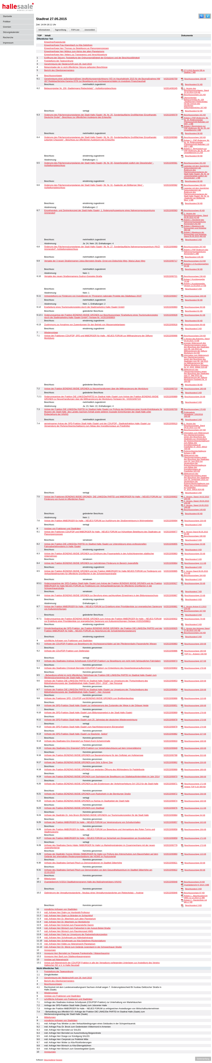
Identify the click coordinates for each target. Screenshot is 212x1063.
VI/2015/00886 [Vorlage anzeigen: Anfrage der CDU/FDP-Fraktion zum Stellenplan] (170, 651)
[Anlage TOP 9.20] (182, 787)
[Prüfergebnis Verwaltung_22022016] (182, 412)
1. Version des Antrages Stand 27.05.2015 (197, 629)
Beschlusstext (194, 84)
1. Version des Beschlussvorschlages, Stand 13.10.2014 (196, 90)
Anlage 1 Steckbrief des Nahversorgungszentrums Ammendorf (195, 222)
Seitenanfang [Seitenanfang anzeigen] (203, 1059)
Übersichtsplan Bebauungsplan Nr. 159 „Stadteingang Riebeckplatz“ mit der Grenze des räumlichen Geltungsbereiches (196, 103)
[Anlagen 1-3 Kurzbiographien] (182, 264)
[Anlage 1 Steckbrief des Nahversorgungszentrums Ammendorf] (182, 220)
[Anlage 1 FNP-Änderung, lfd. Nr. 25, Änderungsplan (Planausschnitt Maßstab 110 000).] (182, 118)
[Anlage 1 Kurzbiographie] (182, 279)
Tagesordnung (60, 30)
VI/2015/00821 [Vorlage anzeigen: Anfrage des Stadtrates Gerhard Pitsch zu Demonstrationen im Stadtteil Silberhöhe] (170, 862)
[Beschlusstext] (182, 85)
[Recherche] (201, 16)
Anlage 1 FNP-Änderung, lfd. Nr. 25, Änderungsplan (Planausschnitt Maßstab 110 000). (196, 121)
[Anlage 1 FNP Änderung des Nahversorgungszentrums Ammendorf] (182, 250)
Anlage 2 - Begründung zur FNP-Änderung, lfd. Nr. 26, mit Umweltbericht (196, 151)
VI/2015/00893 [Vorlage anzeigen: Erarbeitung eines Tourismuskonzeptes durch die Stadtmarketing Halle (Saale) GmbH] (170, 307)
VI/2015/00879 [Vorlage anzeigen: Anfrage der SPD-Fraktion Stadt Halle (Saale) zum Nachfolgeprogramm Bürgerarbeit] (170, 726)
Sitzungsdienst (49, 1060)
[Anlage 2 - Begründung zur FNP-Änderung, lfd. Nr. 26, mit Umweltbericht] (182, 149)
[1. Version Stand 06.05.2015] (182, 532)
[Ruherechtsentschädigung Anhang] (182, 451)
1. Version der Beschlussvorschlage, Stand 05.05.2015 (196, 215)
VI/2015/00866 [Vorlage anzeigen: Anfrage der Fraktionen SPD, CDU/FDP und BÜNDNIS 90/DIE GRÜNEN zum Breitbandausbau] (170, 698)
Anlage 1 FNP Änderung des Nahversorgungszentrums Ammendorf (196, 252)
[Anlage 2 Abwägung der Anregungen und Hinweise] (182, 226)
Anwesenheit (89, 30)
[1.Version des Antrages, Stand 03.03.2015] (182, 339)
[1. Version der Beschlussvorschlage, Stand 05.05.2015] (182, 214)
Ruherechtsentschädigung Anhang (195, 452)
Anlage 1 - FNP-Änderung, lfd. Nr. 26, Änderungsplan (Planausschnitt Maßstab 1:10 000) (196, 143)
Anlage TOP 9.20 (195, 787)
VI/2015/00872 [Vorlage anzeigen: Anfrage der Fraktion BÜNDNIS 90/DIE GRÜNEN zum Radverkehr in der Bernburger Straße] (170, 793)
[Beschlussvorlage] (182, 79)
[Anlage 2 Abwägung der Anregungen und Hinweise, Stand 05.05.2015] (182, 232)
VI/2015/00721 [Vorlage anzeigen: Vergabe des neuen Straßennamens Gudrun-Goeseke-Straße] (170, 276)
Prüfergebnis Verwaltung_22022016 (193, 414)
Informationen (44, 30)
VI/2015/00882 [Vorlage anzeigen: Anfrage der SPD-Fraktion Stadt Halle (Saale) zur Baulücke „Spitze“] (170, 734)
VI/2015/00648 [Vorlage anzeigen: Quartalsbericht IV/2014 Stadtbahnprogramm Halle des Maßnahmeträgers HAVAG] (170, 882)
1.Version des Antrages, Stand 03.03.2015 (197, 340)
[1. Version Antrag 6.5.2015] (182, 607)
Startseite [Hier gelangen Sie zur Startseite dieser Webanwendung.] (7, 16)
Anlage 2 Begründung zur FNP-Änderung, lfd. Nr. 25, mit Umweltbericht (196, 128)
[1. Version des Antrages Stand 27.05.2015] (182, 629)
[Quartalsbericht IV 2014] (182, 885)
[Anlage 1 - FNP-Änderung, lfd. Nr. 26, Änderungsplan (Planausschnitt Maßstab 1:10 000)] (182, 140)
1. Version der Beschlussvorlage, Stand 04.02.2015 (194, 426)
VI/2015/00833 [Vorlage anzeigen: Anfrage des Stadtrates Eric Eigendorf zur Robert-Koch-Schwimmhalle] (170, 741)
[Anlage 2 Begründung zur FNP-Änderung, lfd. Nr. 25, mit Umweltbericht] (182, 126)
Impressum (8, 43)
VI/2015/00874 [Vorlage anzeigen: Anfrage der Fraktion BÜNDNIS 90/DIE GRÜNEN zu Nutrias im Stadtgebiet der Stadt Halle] (170, 801)
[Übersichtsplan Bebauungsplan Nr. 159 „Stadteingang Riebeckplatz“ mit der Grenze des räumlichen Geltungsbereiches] (182, 98)
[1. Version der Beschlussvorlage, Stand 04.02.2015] (182, 424)
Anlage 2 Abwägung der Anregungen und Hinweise (195, 228)
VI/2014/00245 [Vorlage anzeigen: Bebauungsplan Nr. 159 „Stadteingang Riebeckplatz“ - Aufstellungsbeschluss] (170, 88)
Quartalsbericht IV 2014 (196, 885)
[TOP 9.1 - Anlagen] (182, 654)
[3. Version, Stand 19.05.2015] (182, 505)
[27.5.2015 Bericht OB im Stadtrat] (182, 70)
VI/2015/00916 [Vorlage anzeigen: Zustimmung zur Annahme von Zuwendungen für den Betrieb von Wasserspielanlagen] (170, 324)
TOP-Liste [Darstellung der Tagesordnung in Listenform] (75, 30)
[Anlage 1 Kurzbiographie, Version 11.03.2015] (182, 284)
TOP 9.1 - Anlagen (195, 654)
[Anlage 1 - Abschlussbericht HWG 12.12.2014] (182, 896)
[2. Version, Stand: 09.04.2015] (182, 501)
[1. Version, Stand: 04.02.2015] (182, 497)
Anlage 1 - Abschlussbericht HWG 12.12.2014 (195, 897)
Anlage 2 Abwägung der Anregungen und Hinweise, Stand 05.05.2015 (195, 234)
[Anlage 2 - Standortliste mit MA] (182, 900)
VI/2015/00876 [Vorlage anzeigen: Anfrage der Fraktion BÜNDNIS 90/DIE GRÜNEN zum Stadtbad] (170, 808)
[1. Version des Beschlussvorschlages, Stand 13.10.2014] (182, 89)
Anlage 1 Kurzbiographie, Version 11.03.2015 (195, 285)
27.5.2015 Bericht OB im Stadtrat (194, 71)
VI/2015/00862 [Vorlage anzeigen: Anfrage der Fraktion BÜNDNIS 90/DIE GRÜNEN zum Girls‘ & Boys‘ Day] (170, 762)
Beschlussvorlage (195, 79)
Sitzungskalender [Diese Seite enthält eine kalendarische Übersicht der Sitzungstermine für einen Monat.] (11, 32)
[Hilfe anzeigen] (208, 16)
